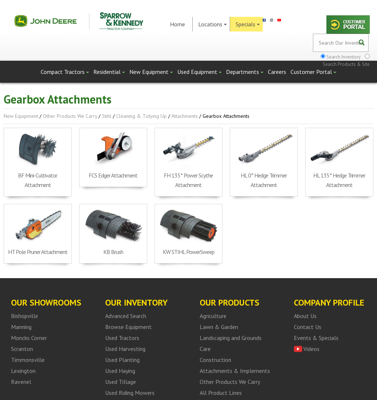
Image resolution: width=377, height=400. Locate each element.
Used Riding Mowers (130, 392)
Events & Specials (316, 337)
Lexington (23, 370)
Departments (244, 71)
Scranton (22, 348)
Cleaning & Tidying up (141, 116)
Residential (109, 71)
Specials (248, 24)
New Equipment (151, 71)
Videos (311, 348)
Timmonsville (28, 359)
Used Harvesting (125, 348)
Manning (21, 326)
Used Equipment (199, 71)
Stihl (106, 116)
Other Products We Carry (70, 116)
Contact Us (307, 326)
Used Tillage (120, 381)
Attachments (184, 116)
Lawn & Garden (219, 326)
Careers (277, 71)
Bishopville (24, 315)
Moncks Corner (29, 337)
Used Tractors (122, 337)
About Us (305, 315)
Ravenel (21, 381)
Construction (215, 359)
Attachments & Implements (235, 370)
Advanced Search (125, 315)
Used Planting (122, 359)
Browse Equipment (128, 326)
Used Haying (120, 370)
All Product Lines (221, 392)
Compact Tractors (65, 71)
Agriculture (213, 315)
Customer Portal (313, 71)
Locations (212, 24)
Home (177, 24)
